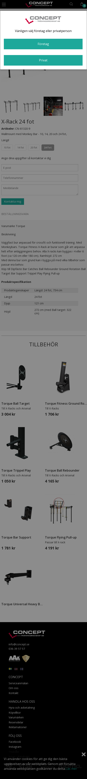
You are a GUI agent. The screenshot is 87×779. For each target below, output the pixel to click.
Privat (43, 60)
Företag (43, 44)
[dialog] (43, 40)
